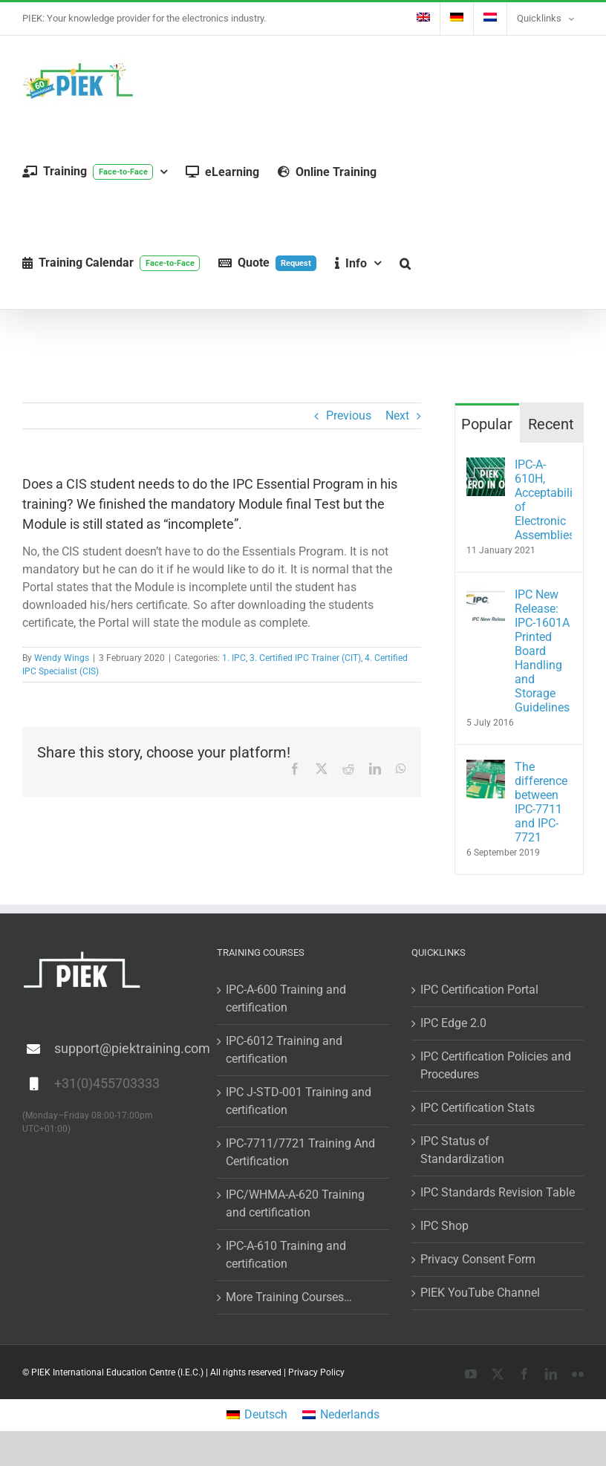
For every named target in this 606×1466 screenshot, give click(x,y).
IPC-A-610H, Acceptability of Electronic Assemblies (543, 499)
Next (397, 415)
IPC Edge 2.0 (453, 1023)
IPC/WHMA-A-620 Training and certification (295, 1203)
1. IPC (234, 658)
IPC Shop (444, 1226)
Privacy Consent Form (477, 1259)
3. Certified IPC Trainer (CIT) (305, 658)
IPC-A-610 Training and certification (286, 1255)
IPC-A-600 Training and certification (286, 998)
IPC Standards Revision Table (497, 1192)
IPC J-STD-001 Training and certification (298, 1101)
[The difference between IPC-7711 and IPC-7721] (485, 768)
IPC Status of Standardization (462, 1150)
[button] (405, 263)
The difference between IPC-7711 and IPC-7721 (541, 802)
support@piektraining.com (124, 1048)
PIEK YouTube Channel (480, 1293)
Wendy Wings (61, 658)
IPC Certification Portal (479, 990)
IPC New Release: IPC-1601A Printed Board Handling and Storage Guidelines (542, 650)
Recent (551, 424)
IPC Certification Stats (477, 1108)
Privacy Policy (316, 1372)
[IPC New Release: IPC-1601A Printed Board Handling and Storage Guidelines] (485, 596)
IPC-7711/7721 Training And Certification (300, 1152)
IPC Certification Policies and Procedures (495, 1065)
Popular (486, 424)
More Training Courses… (289, 1297)
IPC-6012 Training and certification (284, 1050)
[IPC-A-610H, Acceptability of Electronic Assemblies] (485, 466)
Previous (348, 415)
